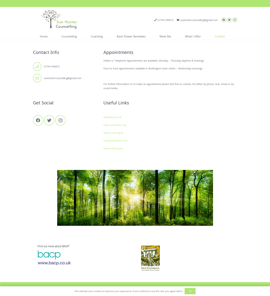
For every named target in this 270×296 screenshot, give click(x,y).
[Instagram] (234, 20)
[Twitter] (229, 20)
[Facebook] (223, 20)
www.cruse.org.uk (113, 132)
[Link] (57, 20)
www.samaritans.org (114, 125)
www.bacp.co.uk (112, 117)
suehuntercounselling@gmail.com (62, 78)
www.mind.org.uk (113, 148)
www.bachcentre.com (115, 140)
